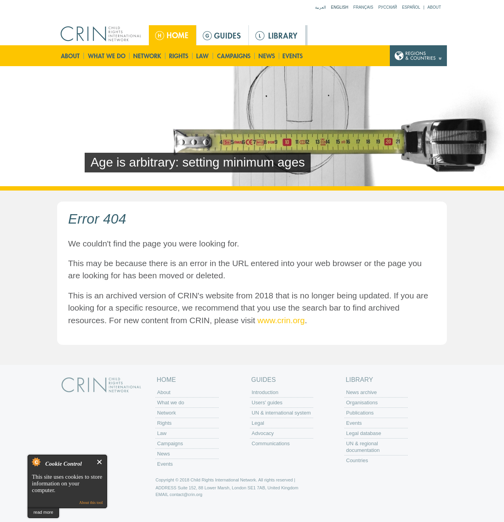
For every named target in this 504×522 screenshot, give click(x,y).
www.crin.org (281, 320)
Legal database (363, 433)
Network (147, 55)
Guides (222, 35)
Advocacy (263, 433)
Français (363, 7)
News (267, 55)
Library (277, 35)
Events (293, 55)
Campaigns (234, 55)
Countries (357, 460)
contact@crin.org (186, 494)
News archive (361, 392)
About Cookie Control (36, 461)
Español (411, 7)
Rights (179, 55)
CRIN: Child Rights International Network (101, 385)
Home (172, 35)
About (434, 7)
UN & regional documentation (363, 447)
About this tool (91, 502)
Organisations (362, 402)
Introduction (265, 392)
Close (99, 462)
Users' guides (267, 402)
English (339, 7)
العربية (320, 7)
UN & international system (281, 413)
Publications (360, 413)
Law (203, 55)
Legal (258, 423)
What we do (107, 55)
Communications (271, 443)
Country (418, 55)
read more (43, 512)
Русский (387, 7)
